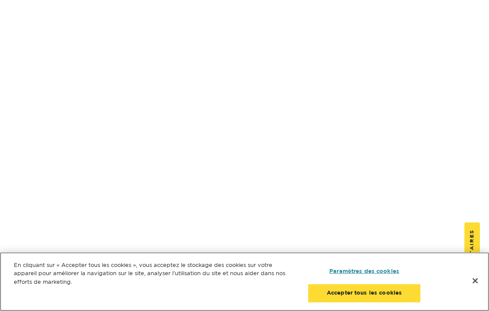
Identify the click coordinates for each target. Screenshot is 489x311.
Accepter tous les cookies (364, 293)
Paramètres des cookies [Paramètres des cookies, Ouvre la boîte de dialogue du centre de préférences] (364, 271)
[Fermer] (475, 280)
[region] (244, 281)
